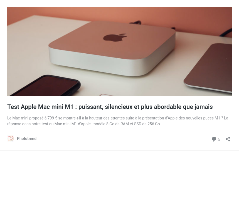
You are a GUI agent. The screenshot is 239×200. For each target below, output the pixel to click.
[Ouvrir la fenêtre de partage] (228, 137)
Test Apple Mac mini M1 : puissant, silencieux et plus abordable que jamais (110, 106)
